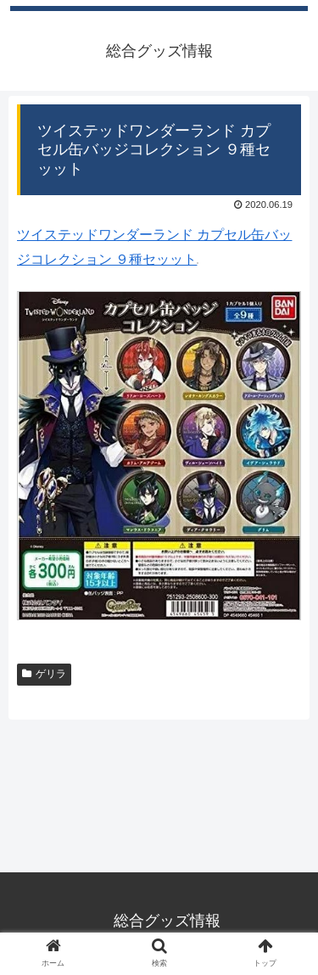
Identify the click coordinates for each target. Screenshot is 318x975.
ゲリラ (44, 674)
